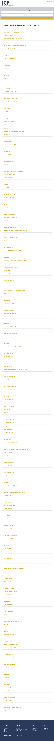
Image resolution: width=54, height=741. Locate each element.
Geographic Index (35, 728)
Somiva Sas (6, 498)
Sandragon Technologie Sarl (9, 161)
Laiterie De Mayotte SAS (8, 638)
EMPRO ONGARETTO (8, 604)
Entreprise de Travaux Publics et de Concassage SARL (13, 469)
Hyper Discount (6, 343)
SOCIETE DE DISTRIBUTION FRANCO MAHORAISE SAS (14, 492)
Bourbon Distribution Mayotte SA (10, 227)
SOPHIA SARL (6, 545)
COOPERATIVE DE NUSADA (9, 608)
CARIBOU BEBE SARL (8, 508)
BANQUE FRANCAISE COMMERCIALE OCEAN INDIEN (14, 568)
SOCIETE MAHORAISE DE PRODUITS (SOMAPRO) (13, 436)
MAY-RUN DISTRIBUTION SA (9, 687)
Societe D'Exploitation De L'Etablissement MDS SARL (13, 171)
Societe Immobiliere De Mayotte (9, 664)
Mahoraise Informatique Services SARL (11, 101)
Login (49, 1)
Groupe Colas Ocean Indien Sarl (9, 376)
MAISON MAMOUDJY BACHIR (9, 35)
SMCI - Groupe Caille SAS (8, 247)
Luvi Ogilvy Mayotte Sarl (8, 141)
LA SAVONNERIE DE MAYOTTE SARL (11, 98)
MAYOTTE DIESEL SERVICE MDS (10, 386)
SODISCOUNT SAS (7, 548)
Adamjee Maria (6, 631)
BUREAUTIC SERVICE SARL (9, 406)
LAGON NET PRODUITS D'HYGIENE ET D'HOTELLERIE (14, 131)
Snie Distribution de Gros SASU (9, 356)
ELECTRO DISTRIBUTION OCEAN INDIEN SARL (12, 250)
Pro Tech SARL (6, 158)
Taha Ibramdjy (6, 75)
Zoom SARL (6, 68)
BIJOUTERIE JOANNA (8, 452)
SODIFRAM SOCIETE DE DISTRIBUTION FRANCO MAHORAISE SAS (16, 369)
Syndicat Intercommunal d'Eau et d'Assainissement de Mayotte (15, 290)
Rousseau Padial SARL (8, 555)
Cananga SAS (6, 187)
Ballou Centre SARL (7, 700)
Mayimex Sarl (6, 518)
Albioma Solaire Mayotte (8, 359)
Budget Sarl (6, 164)
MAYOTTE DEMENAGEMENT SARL (10, 72)
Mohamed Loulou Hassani (8, 168)
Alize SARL (6, 118)
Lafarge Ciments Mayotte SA (9, 138)
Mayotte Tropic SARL (7, 191)
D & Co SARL (6, 350)
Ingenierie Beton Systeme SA (9, 462)
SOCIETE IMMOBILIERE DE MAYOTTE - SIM (12, 459)
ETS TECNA (6, 412)
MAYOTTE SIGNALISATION (9, 303)
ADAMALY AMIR (7, 88)
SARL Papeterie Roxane (8, 704)
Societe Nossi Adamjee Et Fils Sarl (10, 389)
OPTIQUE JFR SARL (7, 581)
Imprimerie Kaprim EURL (8, 307)
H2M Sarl (5, 320)
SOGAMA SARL (7, 240)
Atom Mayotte (6, 614)
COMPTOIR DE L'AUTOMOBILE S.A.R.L (11, 237)
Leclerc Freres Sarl (7, 601)
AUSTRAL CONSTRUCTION (9, 419)
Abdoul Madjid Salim (7, 273)
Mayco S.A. (6, 373)
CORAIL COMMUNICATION (9, 472)
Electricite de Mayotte (8, 283)
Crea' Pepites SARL (7, 694)
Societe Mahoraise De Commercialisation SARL (12, 671)
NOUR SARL (6, 204)
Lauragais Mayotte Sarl (8, 455)
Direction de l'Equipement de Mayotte (10, 485)
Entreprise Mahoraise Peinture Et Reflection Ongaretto (13, 336)
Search (27, 18)
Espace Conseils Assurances (9, 561)
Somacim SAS (6, 323)
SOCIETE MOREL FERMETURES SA (10, 591)
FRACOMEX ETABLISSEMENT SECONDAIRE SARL (13, 621)
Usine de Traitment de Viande (9, 661)
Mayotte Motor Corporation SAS (9, 310)
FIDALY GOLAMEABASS (8, 393)
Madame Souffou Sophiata (8, 465)
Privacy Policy (34, 729)
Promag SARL (6, 207)
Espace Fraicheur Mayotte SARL (9, 197)
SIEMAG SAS (6, 181)
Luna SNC (5, 81)
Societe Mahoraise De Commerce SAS (10, 217)
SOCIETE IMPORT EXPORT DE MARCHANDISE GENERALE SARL (16, 449)
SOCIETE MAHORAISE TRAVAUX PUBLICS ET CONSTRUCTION (15, 230)
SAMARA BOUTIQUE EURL (9, 588)
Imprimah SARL (6, 128)
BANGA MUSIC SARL (8, 293)
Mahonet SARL (6, 211)
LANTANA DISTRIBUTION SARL (10, 194)
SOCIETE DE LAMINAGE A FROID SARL (11, 58)
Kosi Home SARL (7, 628)
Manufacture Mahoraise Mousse (9, 174)
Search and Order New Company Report (27, 9)
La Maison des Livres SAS (8, 538)
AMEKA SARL (6, 542)
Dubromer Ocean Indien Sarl (9, 29)
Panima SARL (6, 383)
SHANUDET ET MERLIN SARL (9, 634)
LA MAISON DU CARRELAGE (9, 565)
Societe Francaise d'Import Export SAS (10, 333)
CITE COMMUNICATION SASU (9, 594)
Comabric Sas (6, 489)
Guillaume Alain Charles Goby (9, 280)
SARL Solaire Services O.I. (8, 287)
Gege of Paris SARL (7, 254)
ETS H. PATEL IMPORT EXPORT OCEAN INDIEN (12, 105)
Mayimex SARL (6, 690)
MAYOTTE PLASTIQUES (8, 399)
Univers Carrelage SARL (8, 528)
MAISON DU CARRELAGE (8, 432)
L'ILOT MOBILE (6, 396)
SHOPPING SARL (7, 220)
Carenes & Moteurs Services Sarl (9, 214)
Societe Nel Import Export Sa (9, 403)
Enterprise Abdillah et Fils (8, 277)
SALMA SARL (6, 624)
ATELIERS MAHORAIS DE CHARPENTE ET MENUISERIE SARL (15, 45)
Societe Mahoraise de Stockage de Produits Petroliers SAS (14, 346)
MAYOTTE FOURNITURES (8, 416)
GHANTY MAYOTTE (7, 558)
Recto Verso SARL (7, 667)
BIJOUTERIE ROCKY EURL (8, 611)
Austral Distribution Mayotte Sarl (10, 647)
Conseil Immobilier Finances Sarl (9, 505)
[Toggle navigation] (50, 3)
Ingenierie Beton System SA (9, 657)
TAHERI (5, 125)
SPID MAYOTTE (7, 409)
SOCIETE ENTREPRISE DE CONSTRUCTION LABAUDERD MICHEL (16, 598)
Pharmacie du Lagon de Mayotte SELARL (11, 644)
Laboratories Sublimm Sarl (8, 379)
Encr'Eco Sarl (6, 363)
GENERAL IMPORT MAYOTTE (9, 697)
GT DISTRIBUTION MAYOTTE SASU (10, 535)
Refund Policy (34, 730)
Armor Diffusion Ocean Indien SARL (10, 313)
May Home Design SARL (8, 710)
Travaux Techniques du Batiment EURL (11, 442)
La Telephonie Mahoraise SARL (9, 42)
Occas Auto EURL (7, 151)
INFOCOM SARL (7, 65)
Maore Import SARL (7, 651)
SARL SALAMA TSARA (8, 641)
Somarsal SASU (6, 257)
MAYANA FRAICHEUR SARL (9, 244)
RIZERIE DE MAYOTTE (8, 52)
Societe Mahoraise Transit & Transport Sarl (11, 512)
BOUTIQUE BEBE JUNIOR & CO (9, 585)
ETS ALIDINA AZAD (7, 134)
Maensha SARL (6, 201)
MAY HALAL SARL (7, 111)
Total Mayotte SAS (7, 316)
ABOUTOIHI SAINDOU (8, 366)
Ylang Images (6, 551)
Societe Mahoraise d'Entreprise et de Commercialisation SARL (15, 260)
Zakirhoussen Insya (7, 439)
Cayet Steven (6, 532)
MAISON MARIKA (7, 300)
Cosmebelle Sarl (6, 482)
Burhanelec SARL (7, 674)
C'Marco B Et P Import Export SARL (10, 618)
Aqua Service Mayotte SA (8, 446)
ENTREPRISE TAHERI (7, 264)
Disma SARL (6, 184)
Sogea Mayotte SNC (7, 154)
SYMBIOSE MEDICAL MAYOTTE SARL (11, 267)
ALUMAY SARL (6, 55)
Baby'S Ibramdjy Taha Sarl (8, 353)
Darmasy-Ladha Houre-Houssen (9, 121)
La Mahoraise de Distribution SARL (10, 144)
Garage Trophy (6, 571)
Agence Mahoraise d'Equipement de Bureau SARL (13, 707)
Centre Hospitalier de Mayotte (9, 95)
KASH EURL (6, 224)
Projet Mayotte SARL (7, 340)
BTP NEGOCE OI (7, 684)
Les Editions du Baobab (8, 502)
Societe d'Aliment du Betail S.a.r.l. (10, 326)
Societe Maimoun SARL (8, 429)
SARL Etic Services (7, 270)
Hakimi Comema (6, 475)
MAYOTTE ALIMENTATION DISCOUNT (11, 91)
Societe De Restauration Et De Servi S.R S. (11, 32)
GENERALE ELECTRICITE (8, 115)
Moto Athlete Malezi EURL (8, 575)
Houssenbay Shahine (7, 515)
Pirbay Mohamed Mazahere (8, 330)
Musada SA (6, 479)
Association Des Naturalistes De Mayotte (11, 48)
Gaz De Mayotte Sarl (7, 681)
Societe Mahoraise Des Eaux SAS (10, 148)
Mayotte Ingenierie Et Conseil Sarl (10, 654)
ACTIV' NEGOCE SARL (8, 714)
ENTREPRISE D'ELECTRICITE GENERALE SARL (12, 522)
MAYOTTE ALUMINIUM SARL (9, 422)
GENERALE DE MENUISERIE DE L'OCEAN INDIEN (13, 85)
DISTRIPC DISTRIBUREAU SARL (10, 177)
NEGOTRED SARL (7, 108)
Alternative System (7, 677)
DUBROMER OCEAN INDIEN (9, 525)
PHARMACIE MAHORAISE (8, 578)
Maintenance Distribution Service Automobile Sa (12, 234)
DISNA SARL (6, 62)
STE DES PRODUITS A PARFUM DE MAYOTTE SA (13, 38)
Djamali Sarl (6, 78)
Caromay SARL (6, 426)
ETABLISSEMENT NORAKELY (9, 297)
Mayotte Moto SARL (7, 495)
